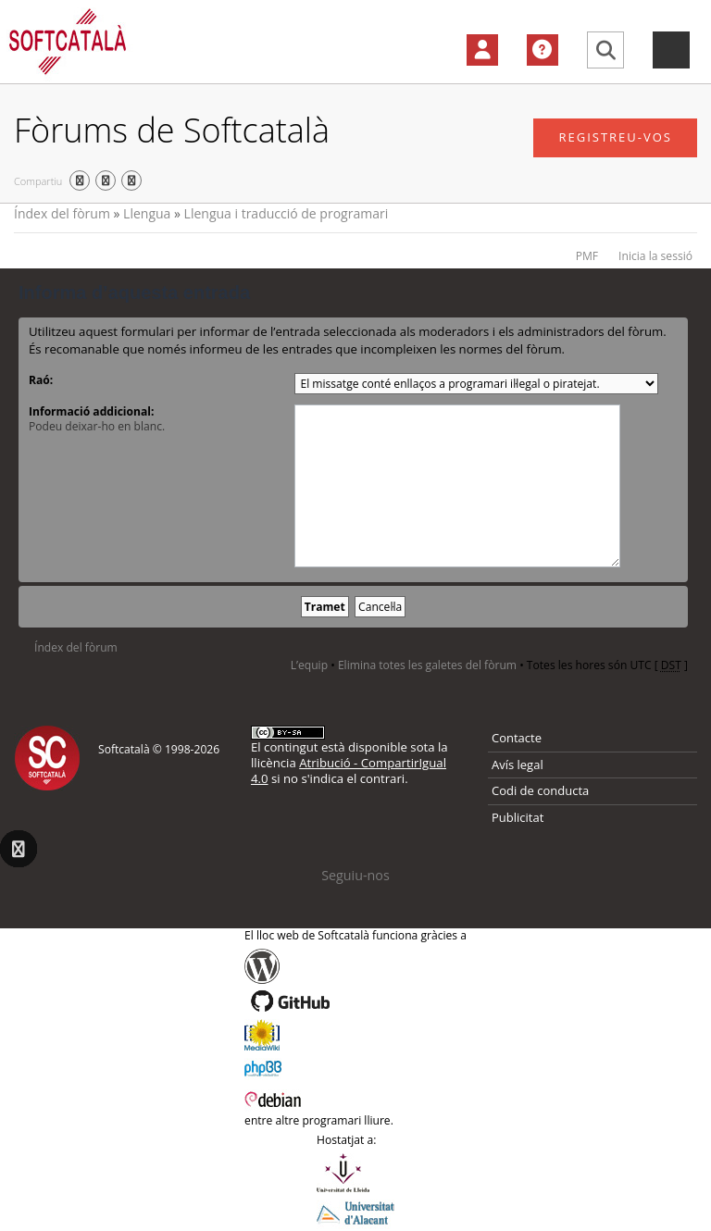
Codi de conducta (540, 790)
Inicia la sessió (655, 256)
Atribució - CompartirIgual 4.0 (348, 770)
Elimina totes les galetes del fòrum (427, 665)
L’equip (309, 665)
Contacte (517, 737)
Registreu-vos (615, 137)
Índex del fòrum (62, 213)
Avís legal (517, 764)
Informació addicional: (91, 411)
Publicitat (517, 817)
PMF (587, 256)
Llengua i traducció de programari (286, 213)
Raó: (41, 380)
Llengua (146, 213)
